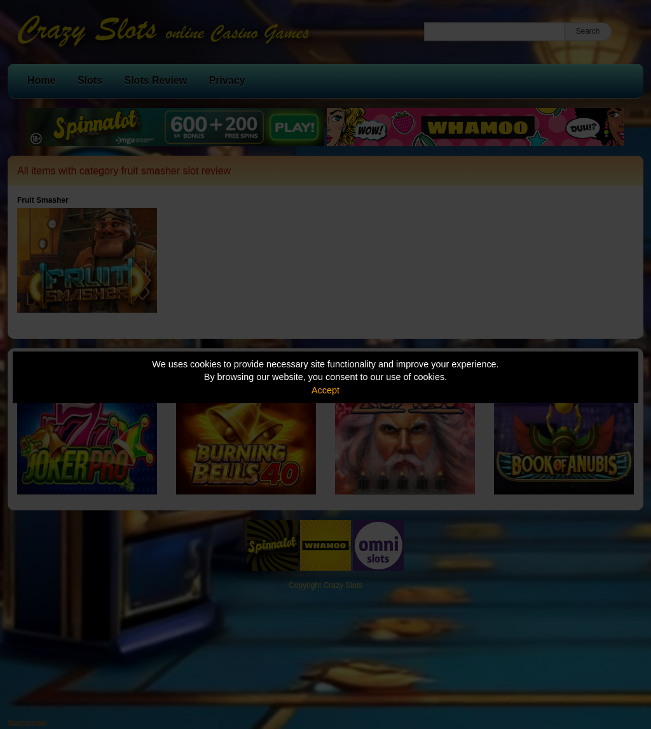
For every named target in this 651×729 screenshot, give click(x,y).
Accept (325, 390)
